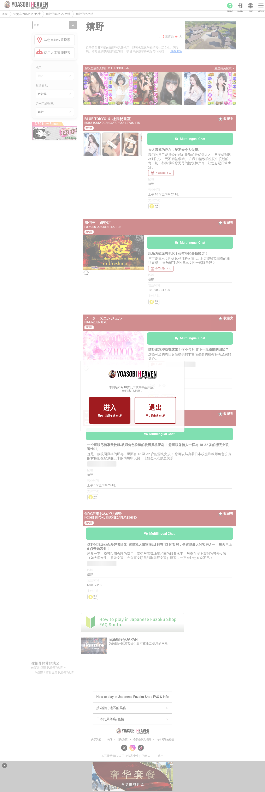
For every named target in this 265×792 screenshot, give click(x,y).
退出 (155, 411)
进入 (110, 411)
